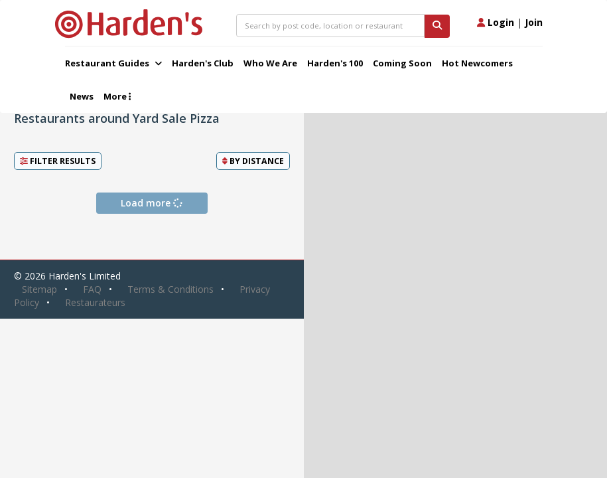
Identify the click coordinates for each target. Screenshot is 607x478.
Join (534, 22)
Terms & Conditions (170, 289)
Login (495, 22)
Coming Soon (402, 63)
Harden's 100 (335, 63)
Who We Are (270, 63)
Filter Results (58, 161)
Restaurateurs (95, 302)
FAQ (92, 289)
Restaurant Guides (113, 63)
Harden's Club (203, 63)
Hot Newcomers (477, 63)
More (117, 96)
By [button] (253, 161)
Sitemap (39, 289)
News (82, 96)
